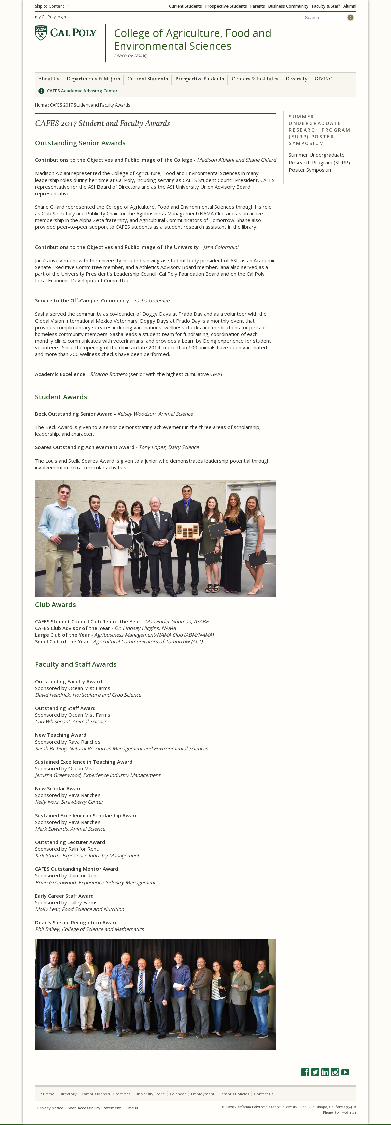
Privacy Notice (50, 1107)
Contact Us (263, 1093)
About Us (48, 79)
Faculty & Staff (326, 6)
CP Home (45, 1093)
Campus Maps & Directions (106, 1093)
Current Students (185, 6)
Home (41, 105)
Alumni (349, 6)
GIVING (324, 79)
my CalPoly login (50, 17)
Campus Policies (234, 1093)
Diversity (296, 79)
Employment (202, 1093)
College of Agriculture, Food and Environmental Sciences (192, 39)
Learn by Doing (130, 55)
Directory (68, 1093)
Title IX (132, 1107)
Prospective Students (226, 6)
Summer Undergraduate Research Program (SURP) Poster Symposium (320, 129)
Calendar (178, 1093)
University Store (150, 1093)
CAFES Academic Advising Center (82, 91)
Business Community (288, 6)
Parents (257, 6)
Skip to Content (49, 6)
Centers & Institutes (255, 79)
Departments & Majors (93, 79)
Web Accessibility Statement (94, 1107)
